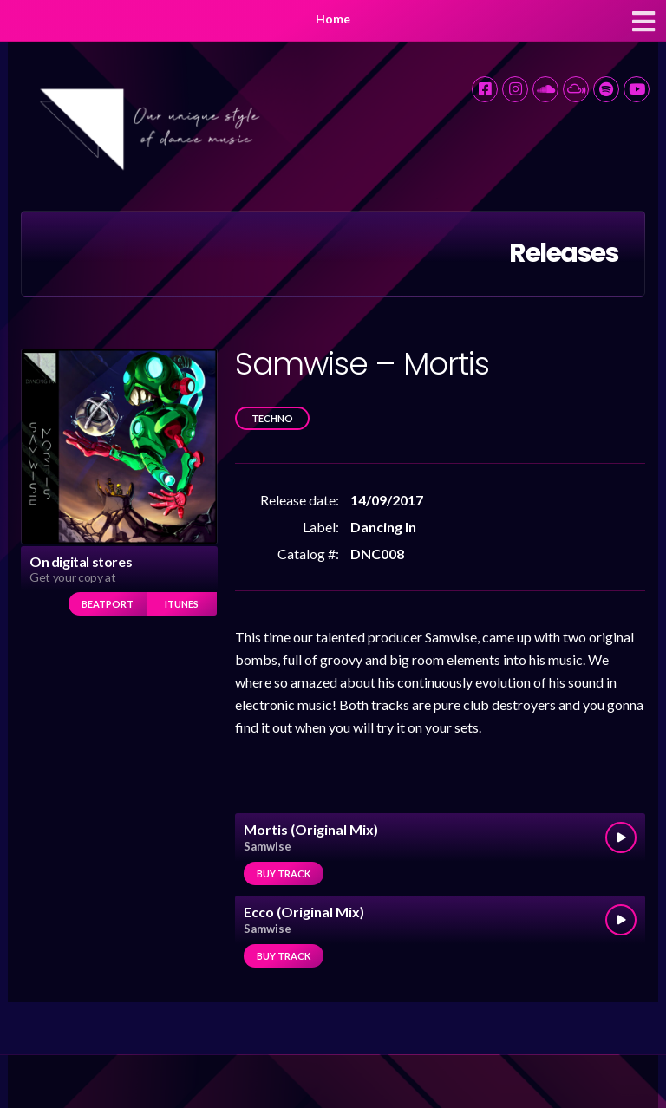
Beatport (108, 603)
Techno (272, 418)
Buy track (283, 873)
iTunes (182, 603)
